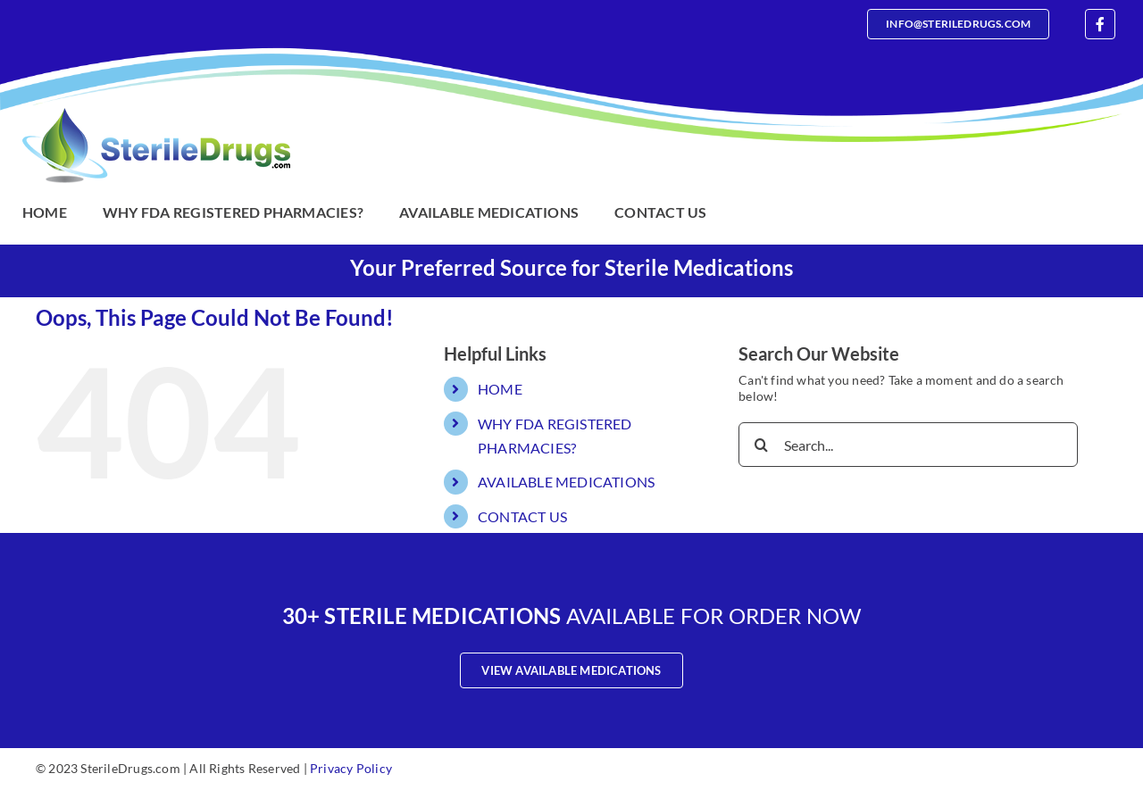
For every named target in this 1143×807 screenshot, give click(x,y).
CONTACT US (522, 516)
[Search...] (908, 444)
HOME (500, 388)
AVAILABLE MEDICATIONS (566, 481)
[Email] (958, 24)
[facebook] (1100, 24)
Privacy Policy (351, 768)
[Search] (760, 444)
